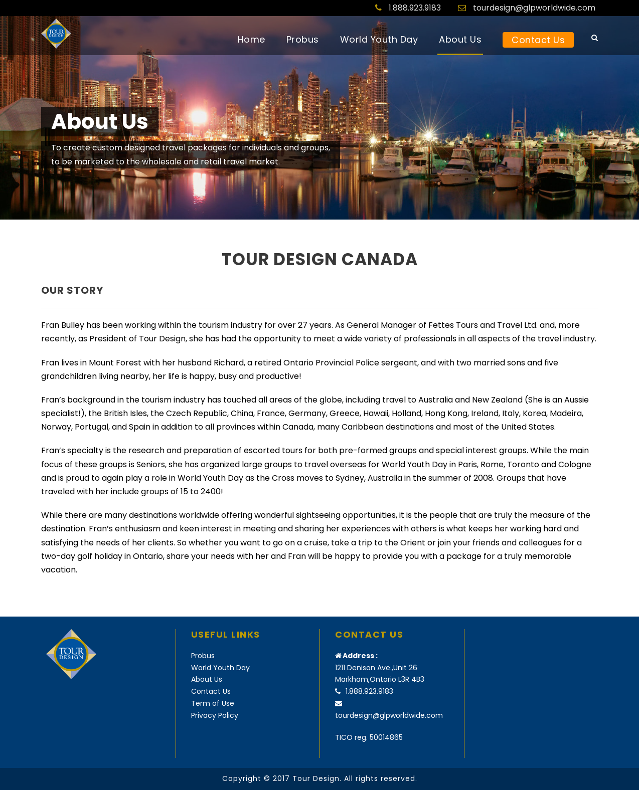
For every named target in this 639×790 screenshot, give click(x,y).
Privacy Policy (214, 715)
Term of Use (212, 703)
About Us (460, 39)
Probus (302, 39)
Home (251, 39)
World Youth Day (379, 39)
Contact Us (538, 40)
